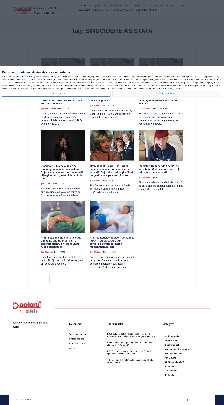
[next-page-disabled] (55, 279)
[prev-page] (45, 279)
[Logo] (27, 307)
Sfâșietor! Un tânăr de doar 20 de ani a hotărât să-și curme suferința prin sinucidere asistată (159, 169)
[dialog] (112, 83)
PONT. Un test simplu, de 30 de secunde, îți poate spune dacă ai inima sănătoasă (129, 352)
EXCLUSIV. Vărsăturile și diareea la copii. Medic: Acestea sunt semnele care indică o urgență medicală (131, 335)
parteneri (17, 77)
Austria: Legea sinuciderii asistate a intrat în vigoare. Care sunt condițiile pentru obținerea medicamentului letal (112, 242)
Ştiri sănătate (47, 109)
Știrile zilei (45, 183)
